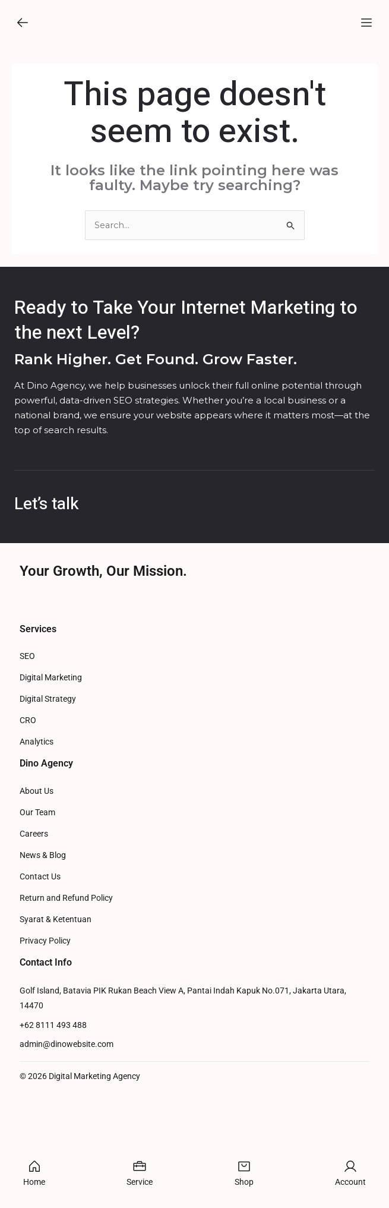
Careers (34, 934)
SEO (27, 757)
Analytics (36, 842)
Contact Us (40, 977)
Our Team (37, 913)
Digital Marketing (51, 778)
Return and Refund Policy (66, 998)
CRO (28, 821)
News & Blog (43, 956)
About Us (36, 892)
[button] (22, 27)
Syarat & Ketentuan (55, 1020)
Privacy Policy (45, 1041)
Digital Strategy (48, 799)
